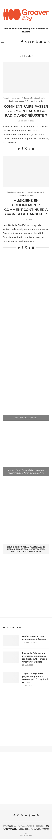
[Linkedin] (33, 42)
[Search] (49, 42)
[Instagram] (29, 42)
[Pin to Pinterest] (29, 149)
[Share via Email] (33, 148)
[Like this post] (19, 149)
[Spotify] (45, 42)
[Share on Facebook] (22, 148)
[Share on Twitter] (25, 148)
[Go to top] (26, 835)
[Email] (41, 42)
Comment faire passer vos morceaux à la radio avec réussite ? (26, 111)
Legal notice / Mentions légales (34, 828)
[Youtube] (37, 42)
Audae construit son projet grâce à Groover (34, 637)
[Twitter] (25, 42)
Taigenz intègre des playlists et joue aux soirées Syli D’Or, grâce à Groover (35, 678)
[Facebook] (22, 42)
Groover (9, 825)
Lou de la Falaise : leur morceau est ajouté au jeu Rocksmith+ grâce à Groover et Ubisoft (34, 657)
